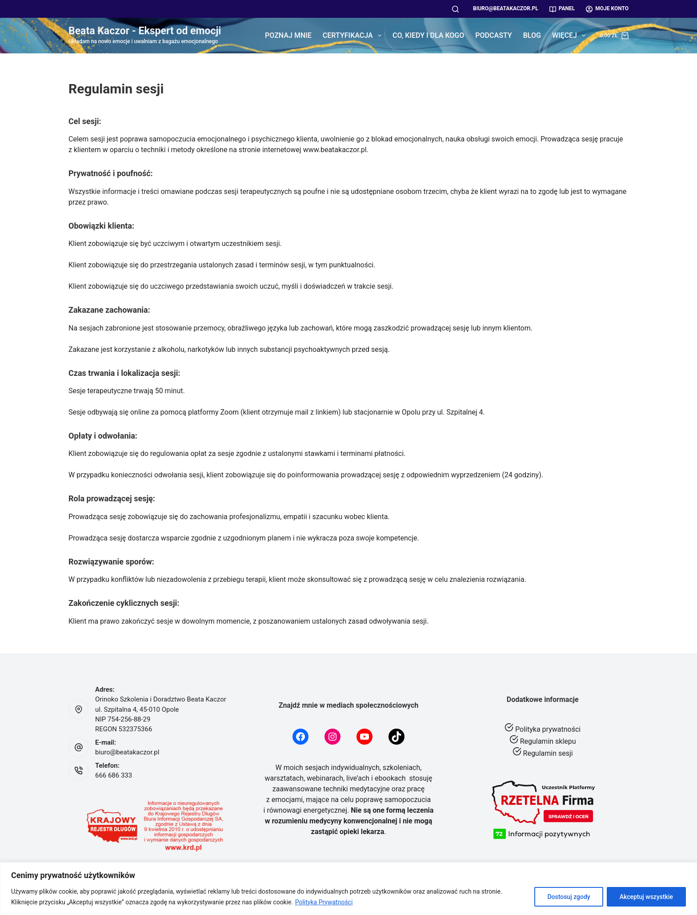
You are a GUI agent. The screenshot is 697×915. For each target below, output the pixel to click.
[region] (348, 888)
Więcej (570, 35)
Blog (532, 35)
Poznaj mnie (288, 35)
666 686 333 (113, 775)
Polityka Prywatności (324, 902)
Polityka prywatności (548, 729)
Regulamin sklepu (548, 741)
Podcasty (493, 35)
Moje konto (607, 8)
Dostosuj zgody (568, 896)
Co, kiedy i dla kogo (428, 35)
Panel (562, 8)
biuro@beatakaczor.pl (505, 8)
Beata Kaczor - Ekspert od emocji (144, 31)
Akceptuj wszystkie (646, 896)
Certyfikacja (354, 35)
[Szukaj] (455, 9)
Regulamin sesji (548, 753)
